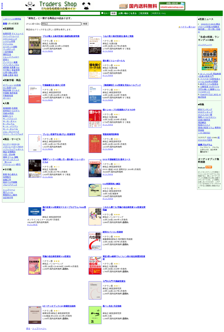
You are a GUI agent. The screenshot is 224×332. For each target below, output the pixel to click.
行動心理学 (12, 72)
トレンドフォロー (11, 57)
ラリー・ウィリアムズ (13, 134)
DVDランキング (205, 112)
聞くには (8, 162)
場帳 (16, 157)
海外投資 (13, 93)
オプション (8, 85)
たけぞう (16, 110)
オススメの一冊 (205, 115)
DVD (14, 144)
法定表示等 (8, 197)
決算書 (12, 67)
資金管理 (16, 70)
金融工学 (7, 179)
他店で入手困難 (10, 182)
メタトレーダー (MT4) (13, 146)
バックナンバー (205, 45)
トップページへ (39, 328)
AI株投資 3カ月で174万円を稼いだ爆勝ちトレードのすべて (209, 89)
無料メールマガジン (207, 117)
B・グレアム (8, 124)
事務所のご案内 (10, 195)
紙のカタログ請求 (209, 138)
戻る (28, 328)
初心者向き (12, 174)
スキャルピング (10, 39)
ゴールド (16, 90)
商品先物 (7, 90)
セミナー (7, 144)
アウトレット (9, 164)
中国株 (6, 93)
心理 (5, 72)
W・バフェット (10, 118)
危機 (5, 75)
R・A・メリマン (10, 126)
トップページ (9, 190)
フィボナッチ (9, 49)
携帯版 (2, 6)
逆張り (6, 59)
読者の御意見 (204, 120)
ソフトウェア (9, 149)
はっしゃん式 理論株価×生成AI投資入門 (209, 75)
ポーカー (7, 98)
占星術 (10, 75)
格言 (16, 75)
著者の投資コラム (206, 127)
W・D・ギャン (9, 121)
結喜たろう (8, 116)
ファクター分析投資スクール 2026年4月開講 (209, 80)
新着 (5, 23)
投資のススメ (204, 125)
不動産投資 (8, 95)
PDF (209, 137)
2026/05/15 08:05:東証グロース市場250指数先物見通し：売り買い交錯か (209, 28)
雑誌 (5, 152)
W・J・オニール (10, 129)
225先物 (17, 85)
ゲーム (10, 157)
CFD (14, 88)
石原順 (15, 108)
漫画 (5, 157)
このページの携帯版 (12, 19)
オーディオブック (11, 159)
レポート (20, 149)
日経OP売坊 (8, 113)
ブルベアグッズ (10, 185)
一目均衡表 (8, 52)
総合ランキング (205, 109)
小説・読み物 (9, 154)
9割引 (18, 164)
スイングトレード (11, 36)
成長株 (6, 67)
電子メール (8, 192)
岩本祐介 (7, 110)
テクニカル (8, 44)
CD (18, 144)
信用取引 (7, 177)
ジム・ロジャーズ (11, 131)
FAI (17, 67)
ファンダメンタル (11, 65)
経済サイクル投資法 (209, 84)
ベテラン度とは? (187, 27)
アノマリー (8, 62)
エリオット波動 (10, 46)
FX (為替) (7, 88)
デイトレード (18, 33)
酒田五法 (7, 54)
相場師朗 (7, 108)
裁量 (16, 62)
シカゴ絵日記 (204, 133)
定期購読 (11, 152)
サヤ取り (7, 70)
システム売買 (9, 41)
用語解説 (202, 122)
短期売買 (7, 33)
